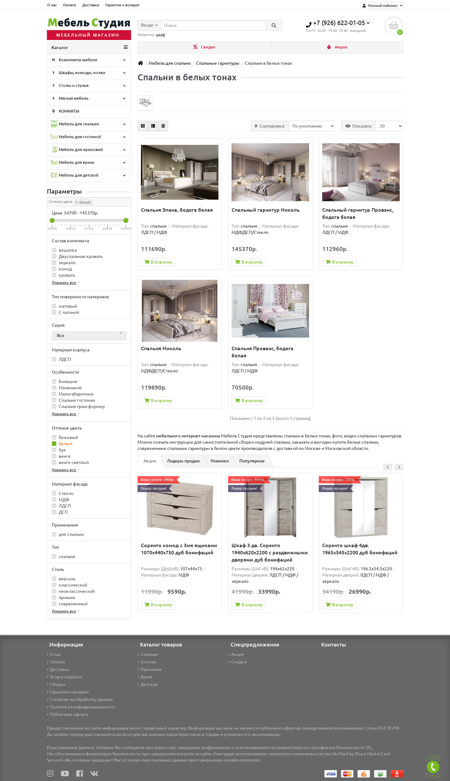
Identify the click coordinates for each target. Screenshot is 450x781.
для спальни (68, 534)
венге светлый (70, 462)
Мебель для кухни (88, 162)
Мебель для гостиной (88, 137)
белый (83, 202)
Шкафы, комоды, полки (88, 73)
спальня (63, 556)
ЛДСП (61, 359)
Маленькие (67, 387)
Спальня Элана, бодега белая (177, 210)
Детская (148, 684)
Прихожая (150, 669)
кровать (63, 275)
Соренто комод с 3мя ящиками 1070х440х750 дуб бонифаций (179, 549)
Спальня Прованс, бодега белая (262, 352)
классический (69, 584)
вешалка (64, 250)
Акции (337, 47)
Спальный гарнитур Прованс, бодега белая (357, 213)
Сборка (56, 684)
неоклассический (73, 591)
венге (61, 456)
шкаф (160, 35)
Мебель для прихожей (88, 150)
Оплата (69, 5)
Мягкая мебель (88, 99)
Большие (65, 381)
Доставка (90, 5)
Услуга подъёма (64, 676)
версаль (63, 578)
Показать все (66, 282)
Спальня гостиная (73, 400)
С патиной (65, 312)
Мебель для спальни (88, 124)
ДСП (60, 512)
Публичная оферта (67, 714)
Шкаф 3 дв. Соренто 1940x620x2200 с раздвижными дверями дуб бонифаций (270, 553)
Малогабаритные (73, 393)
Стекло (62, 493)
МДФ (60, 499)
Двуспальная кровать (77, 256)
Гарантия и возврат (122, 5)
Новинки (220, 461)
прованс (64, 597)
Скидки (204, 47)
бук (59, 449)
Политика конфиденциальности (81, 706)
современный (70, 603)
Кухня (145, 676)
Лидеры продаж (183, 461)
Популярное (252, 461)
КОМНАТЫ (64, 111)
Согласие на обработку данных (80, 699)
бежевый (65, 437)
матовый (64, 306)
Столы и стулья (88, 86)
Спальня (148, 654)
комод (62, 268)
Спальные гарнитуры (217, 63)
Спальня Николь (161, 348)
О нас (52, 5)
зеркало (64, 262)
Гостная (147, 661)
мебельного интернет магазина (188, 436)
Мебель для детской (88, 175)
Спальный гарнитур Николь (266, 210)
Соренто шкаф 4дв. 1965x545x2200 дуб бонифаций (360, 549)
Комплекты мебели (88, 60)
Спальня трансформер (78, 406)
